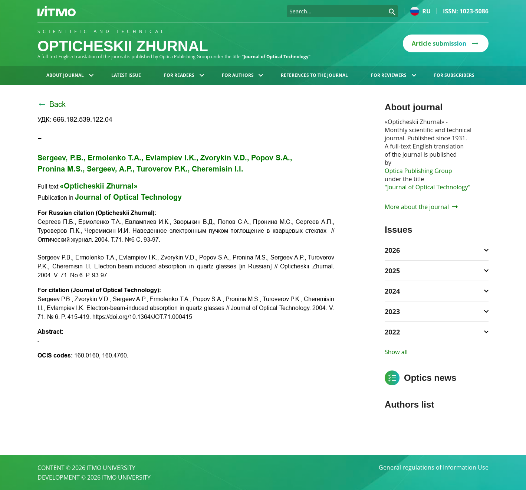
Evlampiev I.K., (171, 158)
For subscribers (454, 75)
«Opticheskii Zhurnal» (99, 186)
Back (51, 104)
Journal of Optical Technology (128, 197)
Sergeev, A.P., (111, 169)
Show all (396, 352)
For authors (242, 75)
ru (420, 11)
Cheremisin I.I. (217, 169)
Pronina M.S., (61, 169)
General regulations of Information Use (434, 467)
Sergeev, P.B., (61, 158)
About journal (69, 75)
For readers (184, 75)
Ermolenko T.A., (116, 158)
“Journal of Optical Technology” (276, 56)
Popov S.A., (271, 158)
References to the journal (314, 75)
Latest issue (126, 75)
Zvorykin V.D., (224, 158)
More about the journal (421, 206)
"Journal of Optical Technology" (427, 187)
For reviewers (393, 75)
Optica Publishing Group (418, 171)
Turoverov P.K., (163, 169)
